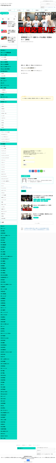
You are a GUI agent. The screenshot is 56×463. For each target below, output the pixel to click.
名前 (24, 160)
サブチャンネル (5, 97)
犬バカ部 (3, 99)
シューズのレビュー (5, 136)
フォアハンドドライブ (5, 155)
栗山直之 (30, 187)
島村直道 (3, 319)
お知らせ (3, 50)
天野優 (3, 230)
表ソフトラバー (4, 211)
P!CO (3, 384)
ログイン (46, 10)
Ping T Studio (4, 391)
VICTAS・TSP (4, 113)
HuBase (37, 10)
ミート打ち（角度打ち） (6, 181)
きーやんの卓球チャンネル (7, 284)
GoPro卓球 (3, 218)
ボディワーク (4, 190)
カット (3, 185)
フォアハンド (4, 150)
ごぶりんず (4, 296)
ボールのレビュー (4, 134)
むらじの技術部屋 (5, 64)
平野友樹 (3, 389)
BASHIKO (4, 375)
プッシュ (3, 183)
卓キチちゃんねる (5, 338)
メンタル (3, 206)
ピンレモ (3, 396)
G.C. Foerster (4, 314)
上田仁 (3, 249)
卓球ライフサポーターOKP (7, 352)
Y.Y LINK (3, 438)
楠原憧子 (3, 286)
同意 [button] (28, 460)
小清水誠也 (4, 293)
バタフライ (3, 118)
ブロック (3, 162)
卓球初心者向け (5, 71)
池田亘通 (3, 237)
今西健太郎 (4, 244)
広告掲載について (24, 445)
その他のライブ (24, 186)
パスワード (39, 450)
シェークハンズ (5, 312)
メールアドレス (26, 156)
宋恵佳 (3, 328)
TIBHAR (3, 108)
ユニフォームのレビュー (6, 139)
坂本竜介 (3, 300)
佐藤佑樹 (3, 305)
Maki (3, 405)
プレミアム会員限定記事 (6, 52)
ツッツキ (3, 167)
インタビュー (4, 80)
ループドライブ (4, 176)
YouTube (28, 10)
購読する (20, 448)
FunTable (4, 398)
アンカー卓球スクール (6, 235)
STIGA (3, 106)
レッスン (9, 10)
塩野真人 (3, 317)
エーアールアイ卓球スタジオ (7, 256)
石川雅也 (3, 242)
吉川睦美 (3, 426)
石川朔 (3, 240)
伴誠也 (3, 382)
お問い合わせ (18, 445)
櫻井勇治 (26, 187)
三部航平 (3, 310)
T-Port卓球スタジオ (5, 363)
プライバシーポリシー (36, 445)
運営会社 (30, 445)
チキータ (3, 171)
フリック (3, 169)
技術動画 (3, 143)
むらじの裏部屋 (4, 59)
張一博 (3, 356)
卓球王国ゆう (4, 345)
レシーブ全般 (4, 148)
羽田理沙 (3, 377)
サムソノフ (4, 307)
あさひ (3, 226)
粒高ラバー (3, 213)
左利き (3, 216)
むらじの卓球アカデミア (6, 66)
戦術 (2, 202)
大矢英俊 (3, 263)
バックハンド (4, 153)
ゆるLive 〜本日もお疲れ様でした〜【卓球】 (42, 205)
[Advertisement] (37, 54)
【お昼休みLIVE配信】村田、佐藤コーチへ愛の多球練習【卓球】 (36, 228)
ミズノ (3, 104)
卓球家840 (4, 349)
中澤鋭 (3, 370)
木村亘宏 (3, 282)
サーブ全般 (3, 146)
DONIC (3, 122)
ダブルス (3, 192)
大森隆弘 (3, 261)
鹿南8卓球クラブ (5, 277)
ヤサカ (3, 120)
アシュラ (3, 228)
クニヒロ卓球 (4, 289)
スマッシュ (3, 160)
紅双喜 (3, 127)
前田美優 (3, 403)
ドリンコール (4, 368)
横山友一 (3, 424)
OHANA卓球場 (4, 275)
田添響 (3, 342)
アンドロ (3, 111)
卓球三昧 (3, 347)
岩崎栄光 (3, 247)
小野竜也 (3, 270)
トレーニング (4, 199)
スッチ (3, 326)
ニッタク (3, 115)
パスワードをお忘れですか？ (49, 7)
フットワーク (4, 188)
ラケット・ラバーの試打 (6, 132)
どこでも (18, 10)
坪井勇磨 (3, 361)
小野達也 (3, 272)
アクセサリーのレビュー (6, 141)
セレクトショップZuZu (6, 333)
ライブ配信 (4, 87)
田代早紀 (3, 340)
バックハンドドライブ (5, 157)
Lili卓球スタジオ (5, 431)
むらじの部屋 (4, 54)
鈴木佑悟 (3, 321)
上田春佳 (3, 251)
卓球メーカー (4, 101)
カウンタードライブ (5, 178)
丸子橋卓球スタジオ (5, 412)
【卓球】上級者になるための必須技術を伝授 (11, 32)
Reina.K (3, 433)
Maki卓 (3, 73)
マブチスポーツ (5, 410)
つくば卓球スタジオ (5, 359)
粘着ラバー (3, 209)
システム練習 (4, 195)
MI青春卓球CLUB (5, 258)
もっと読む (37, 223)
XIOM (2, 125)
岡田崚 (3, 265)
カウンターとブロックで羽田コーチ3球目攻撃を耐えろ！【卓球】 (36, 229)
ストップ (3, 164)
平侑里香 (3, 335)
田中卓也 (3, 354)
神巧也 (3, 331)
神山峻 (3, 279)
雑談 (3, 94)
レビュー (3, 129)
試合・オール (4, 204)
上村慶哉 (3, 254)
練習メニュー (4, 197)
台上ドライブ (4, 174)
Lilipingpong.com (6, 5)
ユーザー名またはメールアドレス (42, 447)
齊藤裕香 (3, 298)
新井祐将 (3, 233)
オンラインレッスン (5, 85)
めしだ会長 (4, 419)
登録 (54, 7)
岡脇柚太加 (4, 268)
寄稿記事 (3, 78)
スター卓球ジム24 (5, 324)
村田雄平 (23, 187)
